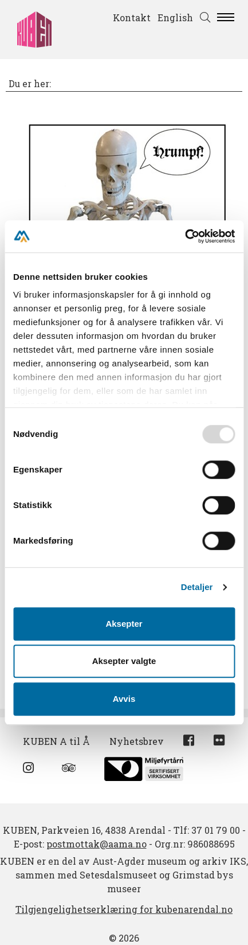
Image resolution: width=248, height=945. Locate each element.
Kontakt (132, 17)
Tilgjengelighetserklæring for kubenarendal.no (124, 909)
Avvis (124, 699)
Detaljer (197, 587)
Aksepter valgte (124, 661)
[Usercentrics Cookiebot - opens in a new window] (185, 236)
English (175, 17)
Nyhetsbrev (136, 741)
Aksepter (123, 623)
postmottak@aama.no (96, 844)
